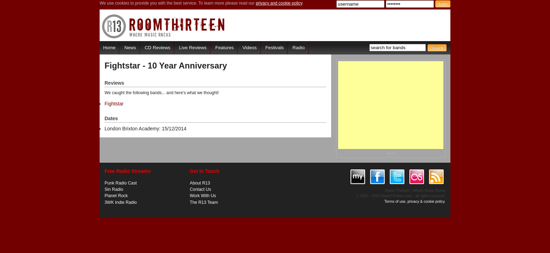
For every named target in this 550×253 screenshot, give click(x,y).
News (130, 47)
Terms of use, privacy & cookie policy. (414, 201)
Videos (249, 47)
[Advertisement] (390, 105)
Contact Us (200, 189)
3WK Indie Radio (121, 202)
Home (109, 47)
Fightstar (114, 103)
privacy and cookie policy (279, 3)
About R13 (200, 183)
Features (224, 47)
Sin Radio (114, 189)
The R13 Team (204, 202)
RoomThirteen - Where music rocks (163, 26)
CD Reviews (157, 47)
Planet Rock (116, 195)
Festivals (274, 47)
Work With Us (203, 195)
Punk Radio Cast (121, 183)
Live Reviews (193, 47)
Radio (299, 47)
